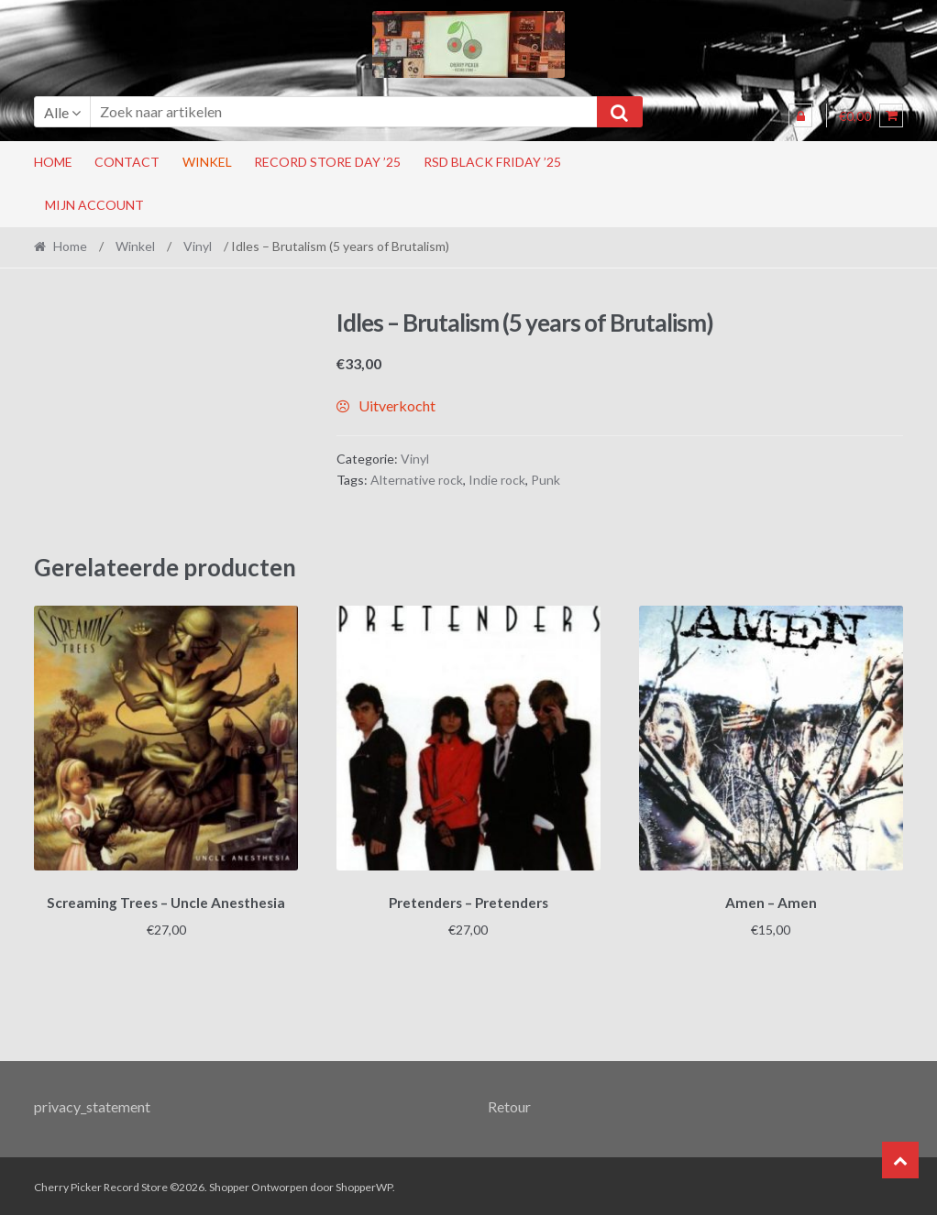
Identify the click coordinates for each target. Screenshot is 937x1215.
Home (53, 162)
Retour (509, 1103)
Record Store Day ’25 (327, 162)
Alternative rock (416, 479)
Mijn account (94, 205)
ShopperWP (364, 1184)
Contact (127, 162)
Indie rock (496, 479)
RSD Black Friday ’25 (492, 162)
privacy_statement (92, 1103)
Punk (545, 479)
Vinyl (197, 246)
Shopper (229, 1184)
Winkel (207, 162)
